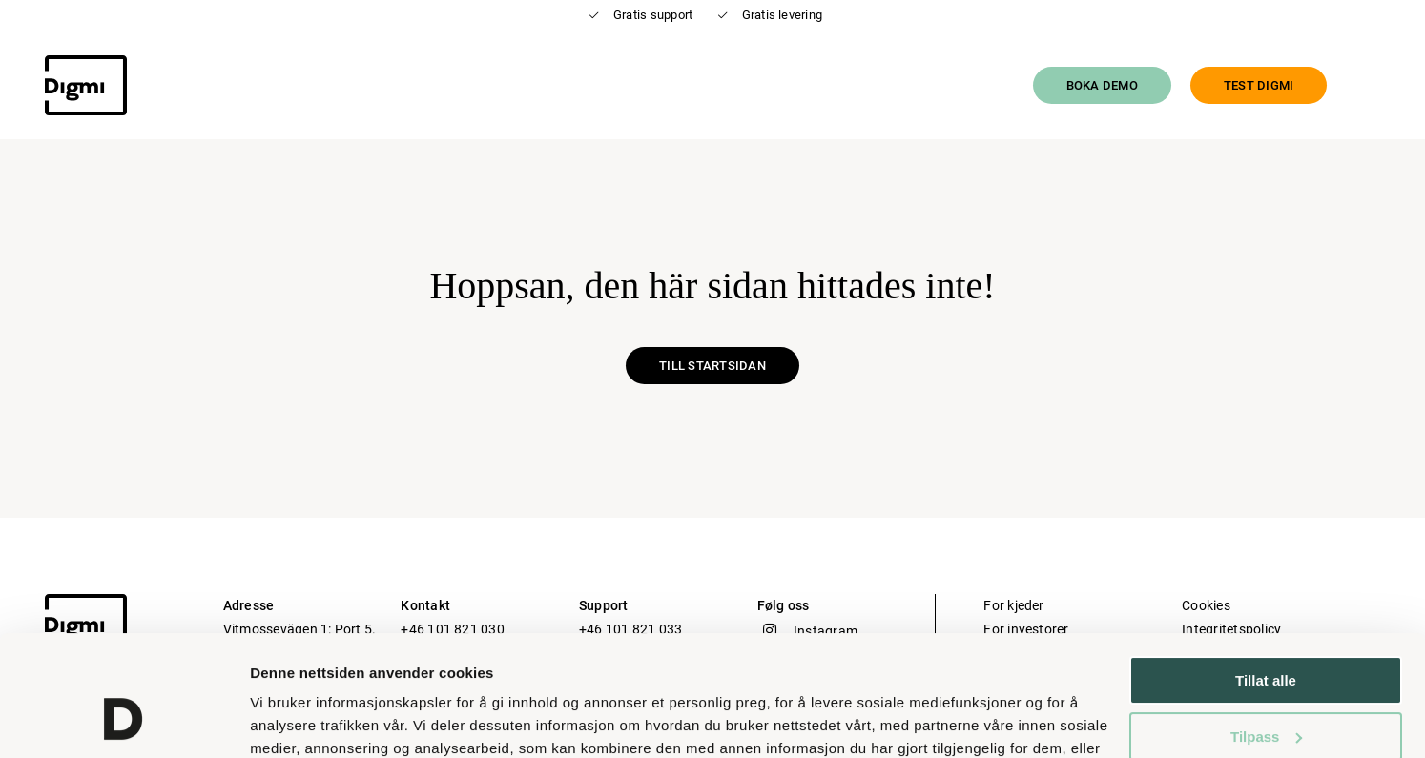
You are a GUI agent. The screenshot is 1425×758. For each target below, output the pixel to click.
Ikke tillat (1265, 689)
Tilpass (1266, 633)
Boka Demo (1102, 85)
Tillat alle (1265, 577)
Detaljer (276, 720)
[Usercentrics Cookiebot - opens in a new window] (123, 721)
